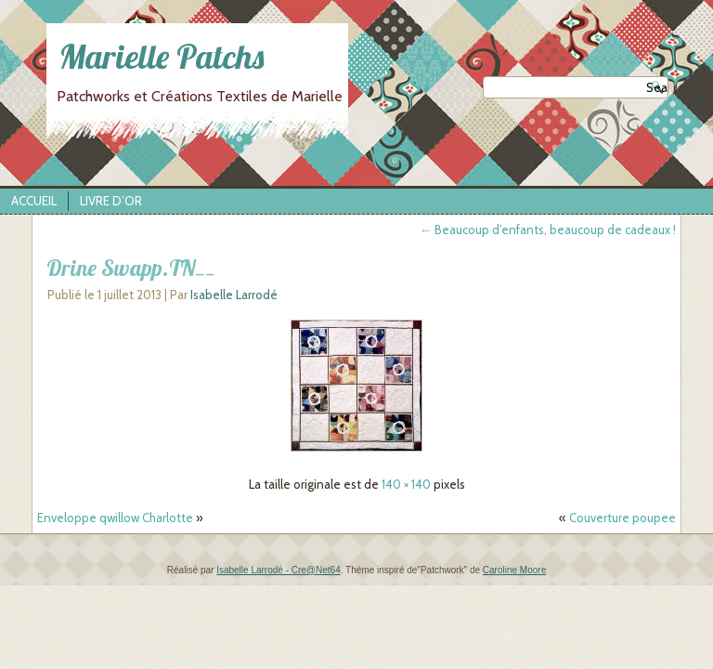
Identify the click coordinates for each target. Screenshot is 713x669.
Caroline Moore (514, 570)
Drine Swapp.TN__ (130, 268)
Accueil (34, 200)
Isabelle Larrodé (234, 294)
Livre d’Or (111, 200)
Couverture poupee (622, 517)
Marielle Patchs (134, 56)
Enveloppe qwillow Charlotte (115, 517)
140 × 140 (406, 484)
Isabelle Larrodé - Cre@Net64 (278, 570)
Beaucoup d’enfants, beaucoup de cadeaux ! (548, 229)
